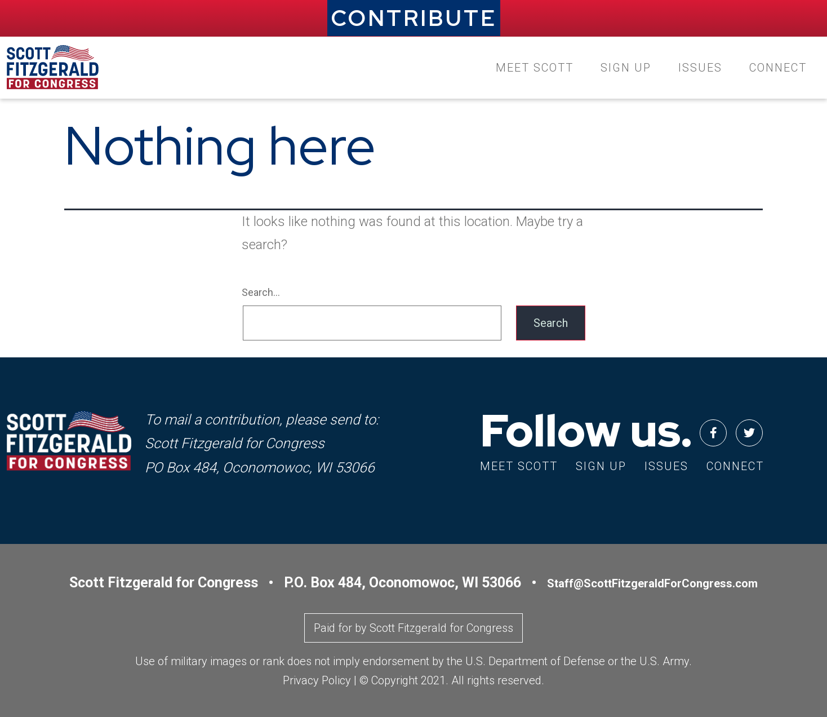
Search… (261, 292)
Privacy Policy (317, 680)
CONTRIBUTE (414, 18)
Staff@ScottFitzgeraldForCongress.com (652, 583)
